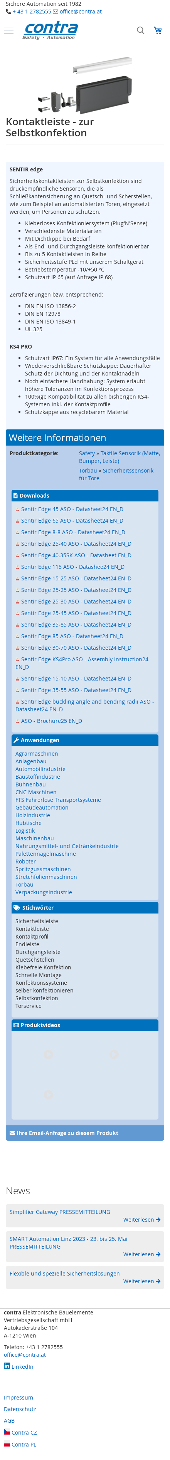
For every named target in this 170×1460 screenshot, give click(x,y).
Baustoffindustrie (37, 776)
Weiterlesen (139, 1219)
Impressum (18, 1397)
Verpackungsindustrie (43, 892)
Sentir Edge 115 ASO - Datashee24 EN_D (73, 566)
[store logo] (50, 30)
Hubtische (28, 822)
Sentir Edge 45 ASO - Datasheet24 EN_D (72, 509)
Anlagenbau (31, 761)
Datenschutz (20, 1409)
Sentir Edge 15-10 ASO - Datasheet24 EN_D (76, 678)
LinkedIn (19, 1366)
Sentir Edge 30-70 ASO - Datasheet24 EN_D (76, 647)
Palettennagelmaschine (45, 853)
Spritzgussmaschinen (43, 869)
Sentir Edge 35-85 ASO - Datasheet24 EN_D (76, 624)
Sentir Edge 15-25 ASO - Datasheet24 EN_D (76, 578)
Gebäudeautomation (42, 807)
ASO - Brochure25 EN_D (51, 720)
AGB (9, 1420)
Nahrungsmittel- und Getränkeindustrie (67, 846)
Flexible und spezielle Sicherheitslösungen (65, 1273)
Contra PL (20, 1444)
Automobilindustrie (40, 769)
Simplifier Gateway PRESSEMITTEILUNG (60, 1211)
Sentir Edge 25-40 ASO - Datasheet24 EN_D (76, 543)
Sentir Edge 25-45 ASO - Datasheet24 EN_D (76, 613)
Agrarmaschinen (36, 753)
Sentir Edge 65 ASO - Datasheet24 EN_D (72, 520)
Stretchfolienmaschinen (46, 876)
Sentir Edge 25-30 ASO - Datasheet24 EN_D (76, 601)
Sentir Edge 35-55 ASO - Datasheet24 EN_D (76, 690)
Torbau (88, 470)
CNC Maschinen (36, 792)
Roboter (25, 861)
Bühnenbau (30, 784)
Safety (87, 453)
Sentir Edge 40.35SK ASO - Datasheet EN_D (76, 555)
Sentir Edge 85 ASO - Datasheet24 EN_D (72, 636)
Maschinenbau (34, 838)
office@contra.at (81, 11)
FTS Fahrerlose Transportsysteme (58, 799)
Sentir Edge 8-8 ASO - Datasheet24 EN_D (73, 532)
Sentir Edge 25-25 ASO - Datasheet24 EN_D (76, 589)
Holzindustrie (32, 815)
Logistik (25, 830)
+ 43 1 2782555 (32, 11)
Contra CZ (20, 1432)
